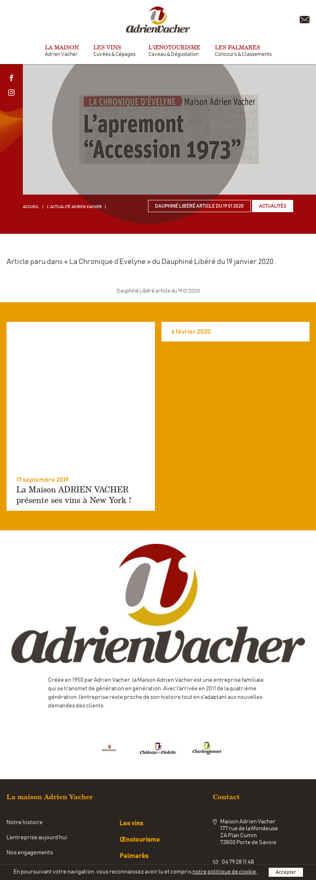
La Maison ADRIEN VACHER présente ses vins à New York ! (73, 457)
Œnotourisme (139, 802)
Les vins (131, 786)
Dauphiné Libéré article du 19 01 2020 (199, 206)
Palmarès (133, 819)
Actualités (272, 206)
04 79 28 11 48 (238, 825)
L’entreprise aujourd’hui (37, 800)
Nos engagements (30, 815)
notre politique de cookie (224, 872)
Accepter (286, 872)
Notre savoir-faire (30, 830)
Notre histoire (25, 785)
